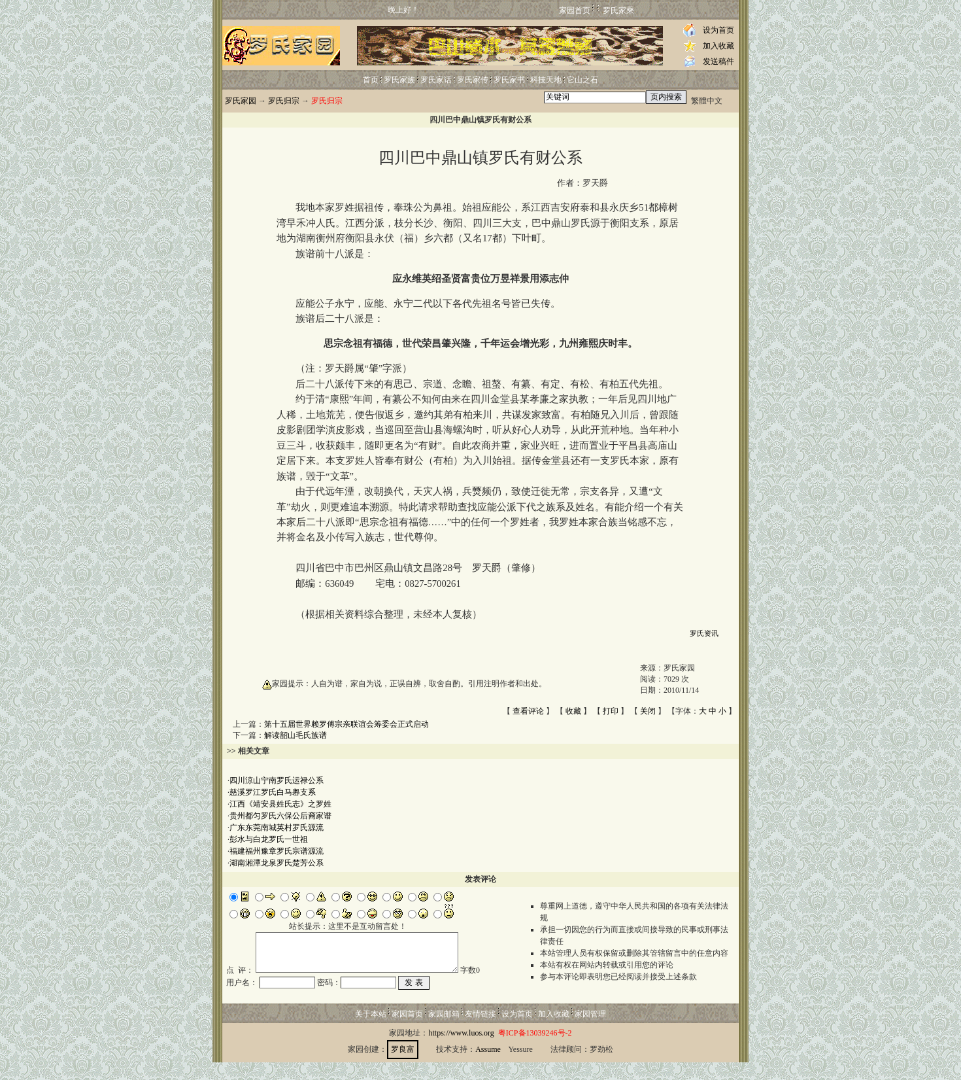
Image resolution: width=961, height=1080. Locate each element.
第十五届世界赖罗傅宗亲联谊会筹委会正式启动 (346, 724)
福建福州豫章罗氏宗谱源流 (276, 851)
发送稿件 (718, 61)
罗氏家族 (399, 79)
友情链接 (480, 1031)
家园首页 (574, 10)
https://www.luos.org (461, 1050)
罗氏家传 (472, 79)
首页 (371, 79)
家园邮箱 (444, 1031)
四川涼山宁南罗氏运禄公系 (276, 780)
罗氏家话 (436, 79)
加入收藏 (718, 45)
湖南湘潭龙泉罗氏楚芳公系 (276, 862)
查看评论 (528, 711)
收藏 (573, 711)
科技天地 (546, 79)
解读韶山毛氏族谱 (295, 735)
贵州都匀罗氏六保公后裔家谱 (280, 815)
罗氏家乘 (618, 10)
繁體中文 (706, 100)
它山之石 (582, 79)
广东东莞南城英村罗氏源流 (276, 827)
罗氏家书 (509, 79)
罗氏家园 (240, 100)
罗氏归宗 (283, 100)
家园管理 (590, 1031)
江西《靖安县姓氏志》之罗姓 (280, 804)
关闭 (648, 711)
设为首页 (718, 30)
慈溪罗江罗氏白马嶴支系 (272, 792)
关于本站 (370, 1031)
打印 (610, 711)
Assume (488, 1066)
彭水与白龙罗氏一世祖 (268, 839)
